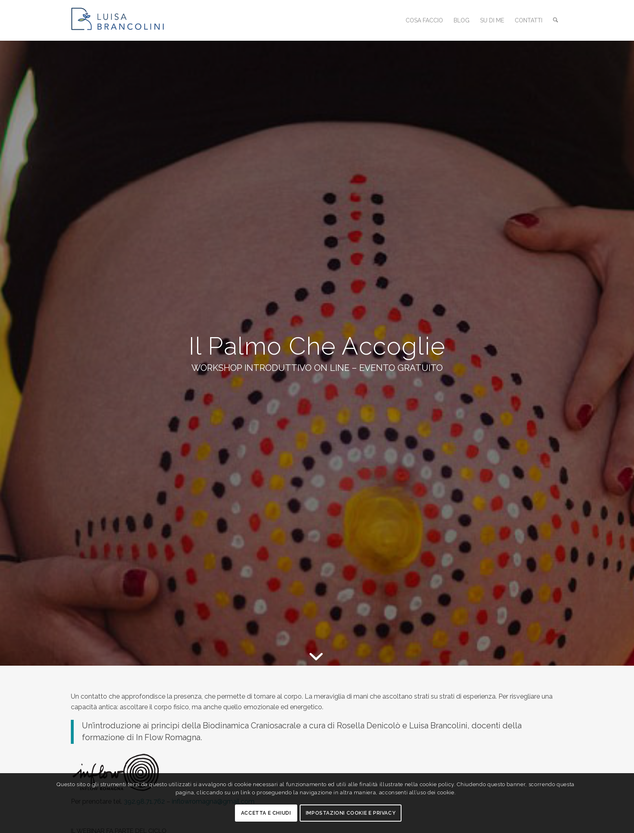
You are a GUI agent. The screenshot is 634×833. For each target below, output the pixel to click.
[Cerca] (556, 20)
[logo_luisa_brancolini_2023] (125, 20)
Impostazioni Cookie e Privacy (350, 813)
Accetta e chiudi (266, 813)
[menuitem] (425, 20)
